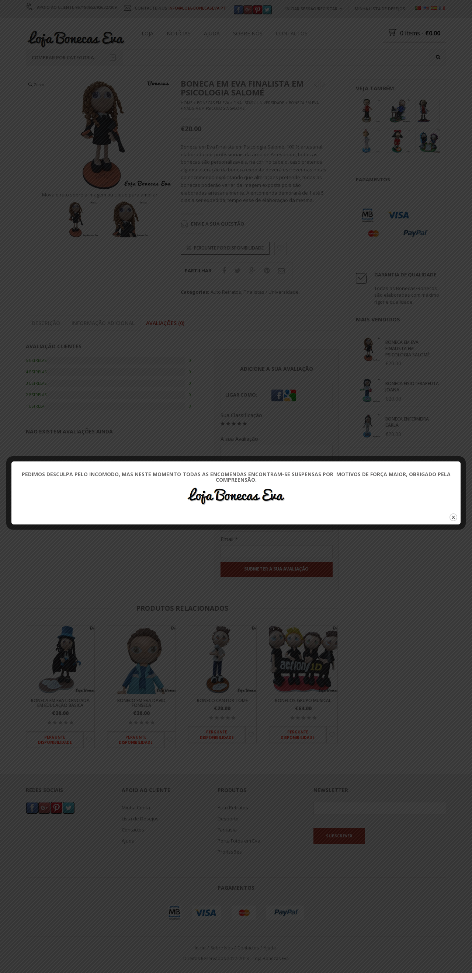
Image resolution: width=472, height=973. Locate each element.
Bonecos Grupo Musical (303, 700)
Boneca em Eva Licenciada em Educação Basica (60, 702)
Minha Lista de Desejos (380, 8)
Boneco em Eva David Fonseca (141, 702)
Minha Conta (136, 808)
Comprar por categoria (74, 57)
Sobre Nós (248, 33)
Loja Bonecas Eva (271, 958)
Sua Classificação (241, 415)
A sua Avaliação (239, 438)
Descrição (46, 323)
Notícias (179, 33)
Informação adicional (103, 323)
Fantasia (227, 830)
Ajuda (212, 33)
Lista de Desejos (140, 819)
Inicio (200, 948)
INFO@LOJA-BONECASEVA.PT (197, 8)
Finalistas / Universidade (258, 103)
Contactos (292, 33)
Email (229, 539)
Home (186, 103)
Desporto (228, 819)
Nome (230, 513)
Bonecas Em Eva (213, 103)
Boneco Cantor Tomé (222, 700)
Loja (147, 33)
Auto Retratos (226, 292)
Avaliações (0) (165, 323)
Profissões (230, 852)
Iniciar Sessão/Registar (311, 8)
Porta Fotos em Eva (239, 841)
